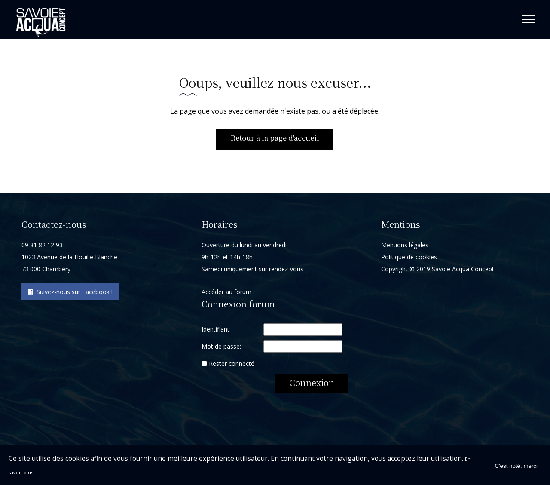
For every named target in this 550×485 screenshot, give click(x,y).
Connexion (311, 385)
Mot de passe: (221, 349)
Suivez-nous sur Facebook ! (70, 294)
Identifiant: (216, 332)
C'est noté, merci (516, 465)
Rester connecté (231, 366)
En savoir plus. (32, 471)
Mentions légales (404, 247)
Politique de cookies (409, 259)
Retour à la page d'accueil (275, 139)
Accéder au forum (226, 294)
